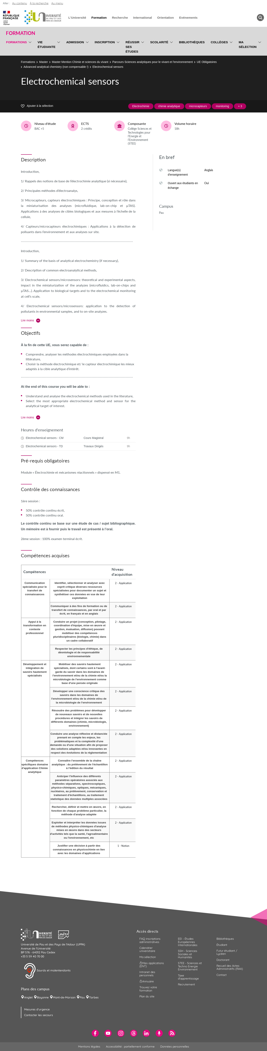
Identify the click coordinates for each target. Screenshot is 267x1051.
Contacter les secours (38, 1015)
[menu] (29, 46)
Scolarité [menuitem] (159, 42)
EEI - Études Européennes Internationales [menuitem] (187, 942)
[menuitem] (95, 1033)
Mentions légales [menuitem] (89, 1046)
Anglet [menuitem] (28, 997)
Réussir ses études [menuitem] (132, 46)
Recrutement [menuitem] (186, 984)
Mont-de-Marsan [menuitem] (64, 997)
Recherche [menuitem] (120, 17)
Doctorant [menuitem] (222, 960)
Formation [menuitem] (99, 17)
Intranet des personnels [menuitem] (147, 973)
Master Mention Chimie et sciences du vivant (80, 62)
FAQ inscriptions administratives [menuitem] (149, 940)
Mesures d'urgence (37, 1009)
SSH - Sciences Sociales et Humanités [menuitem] (187, 954)
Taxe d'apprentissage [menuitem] (188, 977)
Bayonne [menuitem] (43, 997)
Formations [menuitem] (16, 42)
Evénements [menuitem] (188, 17)
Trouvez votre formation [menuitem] (148, 988)
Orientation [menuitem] (165, 17)
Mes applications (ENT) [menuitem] (151, 964)
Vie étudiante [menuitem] (46, 44)
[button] (39, 934)
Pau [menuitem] (82, 997)
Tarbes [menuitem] (94, 997)
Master (43, 62)
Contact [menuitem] (221, 975)
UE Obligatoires (207, 62)
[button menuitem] (260, 17)
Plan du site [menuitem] (146, 996)
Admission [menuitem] (75, 42)
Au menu (57, 3)
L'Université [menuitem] (77, 17)
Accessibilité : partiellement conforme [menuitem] (130, 1046)
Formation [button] (20, 33)
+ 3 (240, 106)
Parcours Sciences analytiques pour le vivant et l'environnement (152, 62)
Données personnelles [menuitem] (174, 1046)
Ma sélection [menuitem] (247, 44)
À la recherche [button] (39, 3)
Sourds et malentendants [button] (47, 971)
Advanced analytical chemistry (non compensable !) (56, 66)
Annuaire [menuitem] (146, 981)
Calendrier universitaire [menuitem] (147, 949)
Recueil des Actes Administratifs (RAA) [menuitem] (229, 967)
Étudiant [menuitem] (221, 945)
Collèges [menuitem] (219, 42)
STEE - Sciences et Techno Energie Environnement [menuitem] (190, 966)
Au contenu (19, 3)
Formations (28, 62)
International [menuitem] (142, 17)
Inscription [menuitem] (105, 42)
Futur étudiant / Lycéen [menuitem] (226, 952)
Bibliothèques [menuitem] (192, 42)
